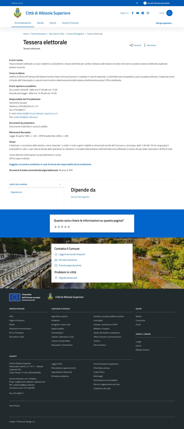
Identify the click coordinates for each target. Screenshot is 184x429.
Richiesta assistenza (60, 376)
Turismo (97, 340)
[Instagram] (146, 12)
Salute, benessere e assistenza (107, 332)
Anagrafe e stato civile (60, 324)
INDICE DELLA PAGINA (36, 184)
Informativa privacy (102, 367)
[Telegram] (141, 12)
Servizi (53, 23)
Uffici (11, 316)
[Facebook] (131, 12)
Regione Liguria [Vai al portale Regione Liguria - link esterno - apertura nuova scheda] (17, 3)
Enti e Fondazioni (16, 332)
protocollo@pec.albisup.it (26, 117)
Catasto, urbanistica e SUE (62, 336)
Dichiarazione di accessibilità (105, 380)
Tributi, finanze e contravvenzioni (107, 336)
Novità (40, 23)
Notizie (139, 316)
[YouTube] (136, 12)
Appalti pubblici (57, 328)
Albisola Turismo (142, 349)
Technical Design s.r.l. (26, 421)
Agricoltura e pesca (59, 316)
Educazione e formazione (61, 344)
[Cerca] (169, 13)
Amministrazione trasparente (106, 363)
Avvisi (138, 324)
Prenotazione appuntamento (63, 367)
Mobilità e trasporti (102, 328)
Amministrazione (23, 23)
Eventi (138, 345)
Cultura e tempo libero (60, 340)
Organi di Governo (16, 320)
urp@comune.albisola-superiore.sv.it (30, 381)
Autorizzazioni (57, 332)
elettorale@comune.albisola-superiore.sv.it (37, 113)
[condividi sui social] (135, 45)
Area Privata (14, 405)
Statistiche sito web (102, 388)
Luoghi (138, 341)
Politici (12, 324)
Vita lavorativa (100, 344)
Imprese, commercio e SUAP (105, 324)
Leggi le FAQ (56, 363)
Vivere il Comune (70, 23)
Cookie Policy (99, 372)
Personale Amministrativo (20, 328)
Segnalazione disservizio (61, 372)
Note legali (98, 376)
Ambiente (55, 320)
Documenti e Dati (16, 336)
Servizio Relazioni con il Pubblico (22, 378)
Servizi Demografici (80, 197)
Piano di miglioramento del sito (107, 384)
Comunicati (140, 320)
